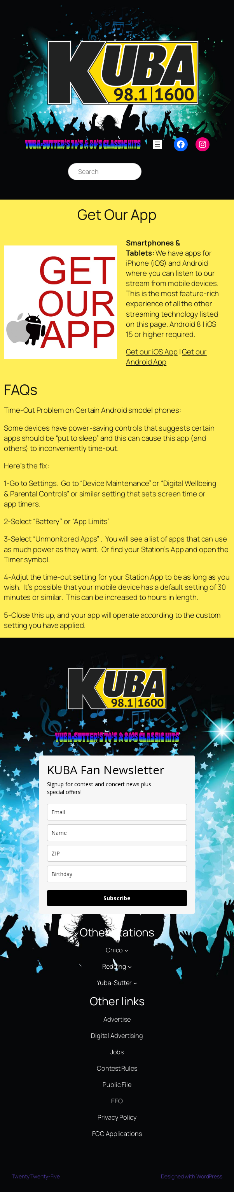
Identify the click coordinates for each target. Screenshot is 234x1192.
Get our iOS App (152, 352)
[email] (117, 812)
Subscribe (117, 898)
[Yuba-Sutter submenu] (135, 983)
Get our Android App (166, 357)
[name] (117, 832)
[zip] (117, 853)
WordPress (209, 1176)
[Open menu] (157, 144)
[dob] (117, 874)
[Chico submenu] (126, 950)
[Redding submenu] (130, 967)
